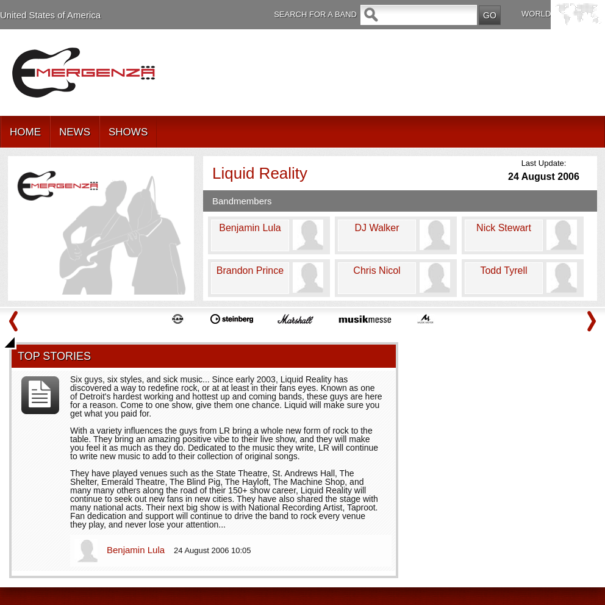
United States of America (50, 15)
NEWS (74, 132)
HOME (25, 132)
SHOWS (128, 132)
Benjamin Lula (137, 550)
